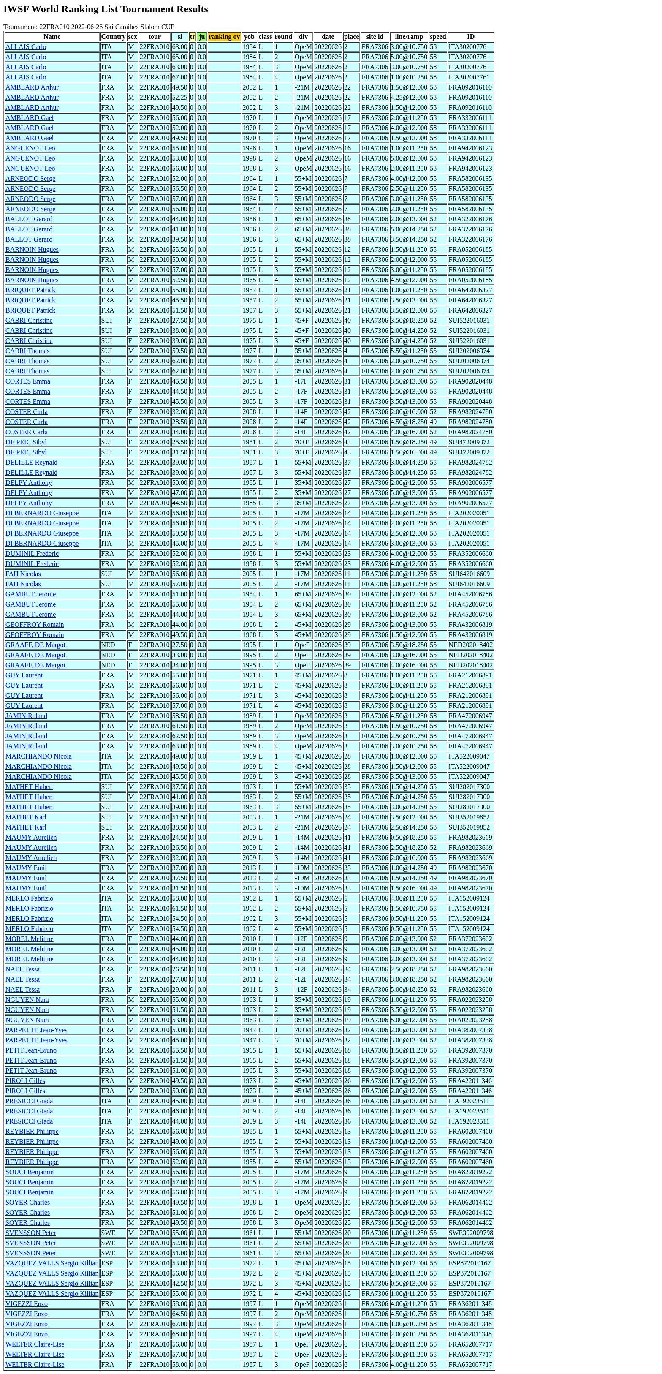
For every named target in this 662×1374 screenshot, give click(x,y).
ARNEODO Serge (30, 178)
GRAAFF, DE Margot (35, 644)
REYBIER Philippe (32, 1131)
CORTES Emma (27, 381)
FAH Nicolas (23, 573)
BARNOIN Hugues (32, 249)
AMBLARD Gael (29, 117)
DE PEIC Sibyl (26, 442)
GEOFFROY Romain (34, 624)
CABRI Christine (29, 320)
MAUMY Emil (26, 867)
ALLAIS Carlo (25, 46)
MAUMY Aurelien (31, 837)
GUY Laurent (24, 675)
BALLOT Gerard (28, 219)
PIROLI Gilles (25, 1080)
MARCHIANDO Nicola (38, 756)
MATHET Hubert (29, 786)
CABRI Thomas (27, 350)
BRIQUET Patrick (30, 290)
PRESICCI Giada (29, 1101)
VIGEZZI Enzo (26, 1303)
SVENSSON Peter (30, 1232)
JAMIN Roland (26, 715)
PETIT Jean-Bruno (31, 1050)
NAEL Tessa (22, 969)
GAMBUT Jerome (30, 594)
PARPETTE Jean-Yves (36, 1030)
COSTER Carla (26, 411)
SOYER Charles (27, 1202)
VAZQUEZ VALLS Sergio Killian (52, 1263)
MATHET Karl (25, 817)
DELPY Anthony (28, 482)
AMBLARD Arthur (32, 87)
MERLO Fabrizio (29, 898)
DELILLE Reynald (31, 462)
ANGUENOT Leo (30, 148)
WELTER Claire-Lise (34, 1344)
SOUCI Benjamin (29, 1171)
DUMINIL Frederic (32, 553)
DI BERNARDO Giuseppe (42, 513)
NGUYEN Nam (27, 999)
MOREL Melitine (29, 938)
